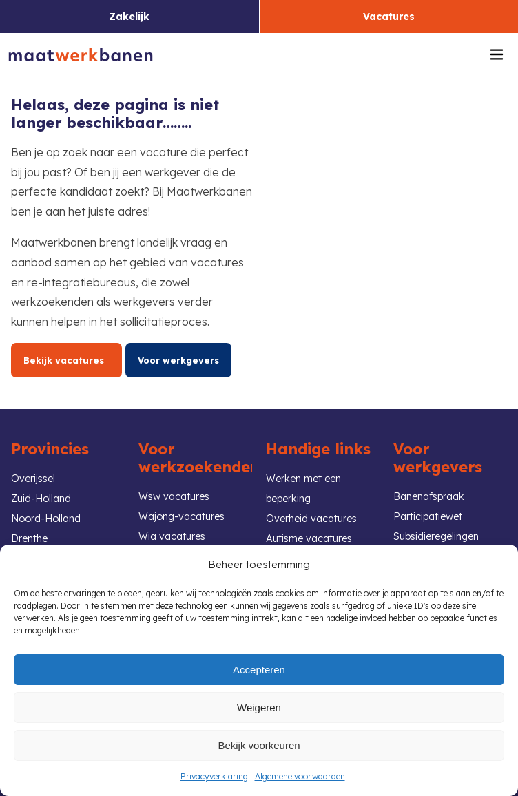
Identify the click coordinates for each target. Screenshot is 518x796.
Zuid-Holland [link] (41, 498)
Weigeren (259, 707)
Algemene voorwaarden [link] (300, 776)
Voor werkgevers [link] (178, 360)
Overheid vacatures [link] (311, 518)
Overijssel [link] (33, 478)
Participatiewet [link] (427, 516)
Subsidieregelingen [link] (436, 536)
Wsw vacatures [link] (173, 496)
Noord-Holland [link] (46, 518)
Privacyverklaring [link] (214, 776)
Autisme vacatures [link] (309, 538)
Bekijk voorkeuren (259, 745)
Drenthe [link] (29, 538)
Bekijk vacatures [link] (66, 360)
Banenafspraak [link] (428, 496)
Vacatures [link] (389, 16)
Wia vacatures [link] (171, 536)
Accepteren (259, 669)
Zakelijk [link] (129, 16)
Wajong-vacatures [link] (181, 516)
